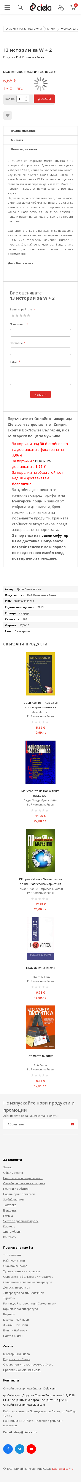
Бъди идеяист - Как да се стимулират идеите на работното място (41, 707)
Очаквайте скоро (15, 1266)
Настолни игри (13, 1336)
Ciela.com (49, 1388)
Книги (51, 28)
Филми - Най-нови (15, 1325)
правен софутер (53, 535)
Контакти (9, 1237)
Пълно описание (23, 131)
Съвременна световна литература (27, 1282)
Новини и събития (16, 1189)
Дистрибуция (12, 1231)
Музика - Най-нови (16, 1320)
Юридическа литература (20, 1309)
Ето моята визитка (41, 1056)
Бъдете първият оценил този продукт (30, 72)
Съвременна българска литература (28, 1277)
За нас (7, 1167)
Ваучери (9, 1314)
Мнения (17, 140)
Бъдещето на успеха (40, 967)
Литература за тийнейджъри (23, 1293)
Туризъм (9, 1298)
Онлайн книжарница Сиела (24, 28)
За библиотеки (13, 1199)
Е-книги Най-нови (15, 1330)
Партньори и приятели (19, 1194)
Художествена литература (21, 1271)
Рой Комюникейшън (30, 57)
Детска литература (16, 1287)
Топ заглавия (12, 1255)
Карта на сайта (62, 1469)
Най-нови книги (14, 1260)
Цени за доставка (24, 149)
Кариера (9, 1226)
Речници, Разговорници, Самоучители (29, 1303)
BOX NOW (43, 461)
